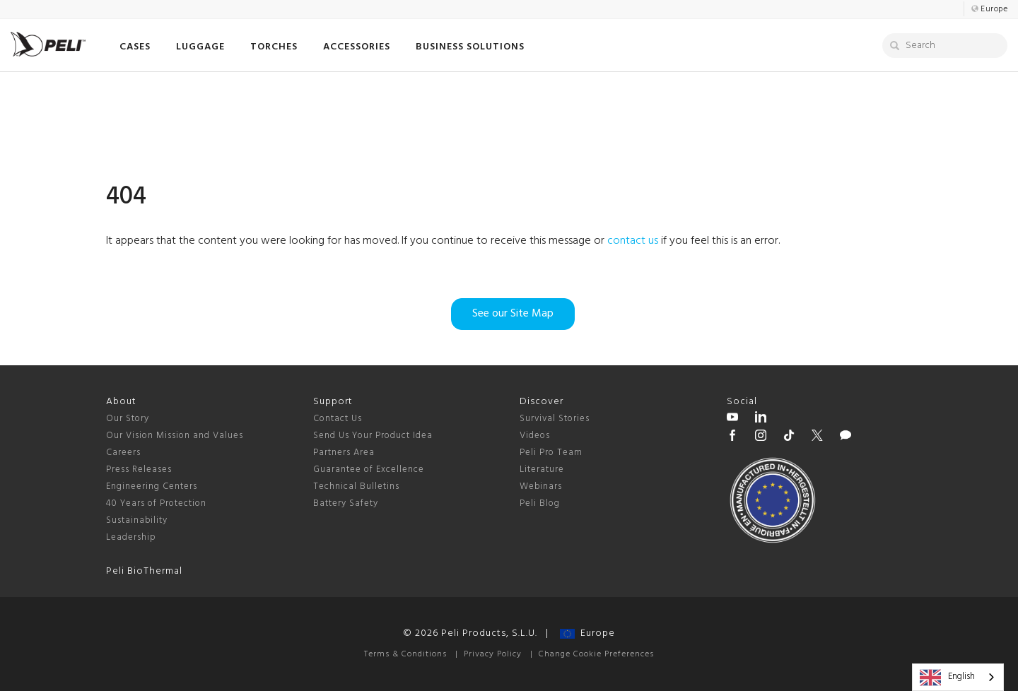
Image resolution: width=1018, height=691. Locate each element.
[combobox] (958, 677)
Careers (123, 452)
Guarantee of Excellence (368, 469)
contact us (632, 241)
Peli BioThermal (144, 571)
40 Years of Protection (156, 503)
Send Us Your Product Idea (373, 435)
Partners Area (344, 452)
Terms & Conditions (405, 654)
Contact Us (337, 418)
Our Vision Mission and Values (174, 435)
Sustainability (137, 520)
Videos (535, 435)
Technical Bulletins (356, 486)
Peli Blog (540, 503)
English (947, 677)
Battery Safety (345, 503)
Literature (542, 469)
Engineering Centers (151, 486)
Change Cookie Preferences (596, 654)
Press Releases (139, 469)
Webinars (541, 486)
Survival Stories (555, 418)
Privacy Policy (493, 654)
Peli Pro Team (551, 452)
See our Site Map (512, 314)
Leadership (131, 537)
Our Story (127, 418)
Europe (587, 633)
